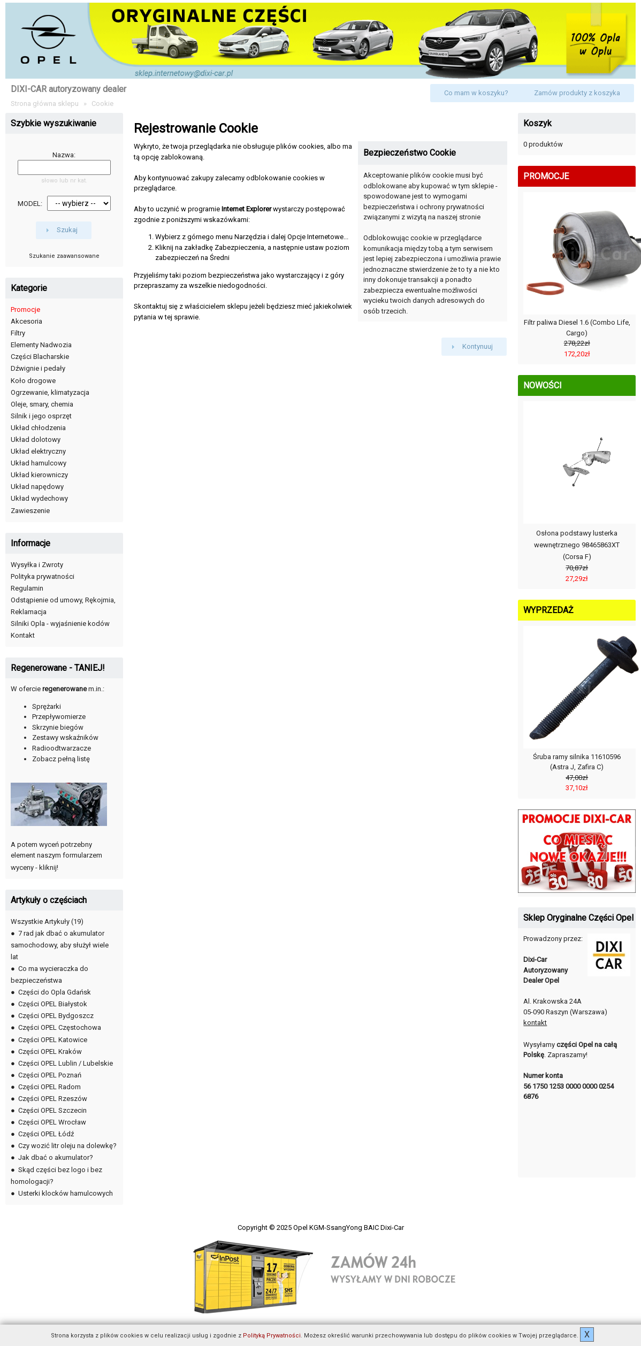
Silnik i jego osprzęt (41, 416)
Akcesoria (26, 321)
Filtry (18, 333)
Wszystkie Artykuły (40, 921)
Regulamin (27, 588)
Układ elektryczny (38, 451)
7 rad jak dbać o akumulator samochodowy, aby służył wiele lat (60, 945)
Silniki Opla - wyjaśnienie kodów (60, 624)
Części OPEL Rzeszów (52, 1099)
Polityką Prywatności (272, 1335)
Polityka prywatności (42, 576)
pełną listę (74, 759)
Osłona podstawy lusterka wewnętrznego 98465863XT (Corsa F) (577, 545)
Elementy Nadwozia (41, 345)
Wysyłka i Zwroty (37, 565)
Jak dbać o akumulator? (55, 1157)
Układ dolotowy (35, 439)
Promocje (25, 309)
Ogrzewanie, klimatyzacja (50, 392)
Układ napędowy (37, 487)
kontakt (535, 1023)
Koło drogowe (33, 381)
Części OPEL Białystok (52, 1004)
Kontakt (23, 635)
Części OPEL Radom (49, 1087)
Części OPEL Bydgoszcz (56, 1016)
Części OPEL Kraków (50, 1051)
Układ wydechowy (39, 498)
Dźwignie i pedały (38, 368)
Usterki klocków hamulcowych (65, 1193)
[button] (476, 93)
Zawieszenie (30, 511)
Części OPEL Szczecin (52, 1110)
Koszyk (537, 123)
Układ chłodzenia (38, 428)
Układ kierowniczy (39, 475)
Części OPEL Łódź (46, 1134)
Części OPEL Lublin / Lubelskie (65, 1063)
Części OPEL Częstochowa (59, 1027)
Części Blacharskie (40, 357)
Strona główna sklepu (45, 104)
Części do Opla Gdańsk (54, 992)
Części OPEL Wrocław (52, 1122)
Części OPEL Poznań (49, 1075)
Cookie (102, 104)
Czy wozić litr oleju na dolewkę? (67, 1146)
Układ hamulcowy (38, 463)
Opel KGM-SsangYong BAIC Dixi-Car (348, 1227)
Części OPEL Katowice (52, 1040)
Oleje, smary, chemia (42, 404)
